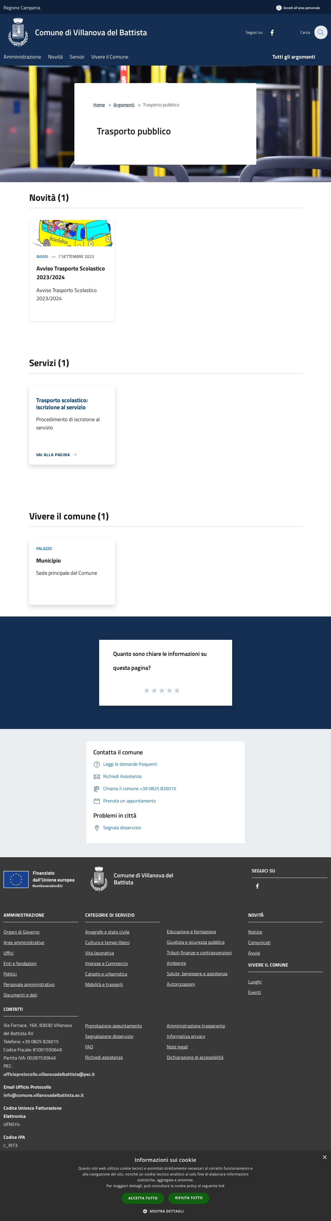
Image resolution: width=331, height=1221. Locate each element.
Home (99, 104)
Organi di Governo (21, 931)
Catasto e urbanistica (106, 973)
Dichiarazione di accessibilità (195, 1057)
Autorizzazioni (181, 984)
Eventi (254, 992)
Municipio (48, 560)
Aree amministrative (23, 942)
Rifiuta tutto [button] (189, 1197)
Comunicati (259, 942)
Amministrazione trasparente (196, 1025)
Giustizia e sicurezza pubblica (196, 942)
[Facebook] (268, 32)
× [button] (324, 1157)
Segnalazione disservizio (109, 1036)
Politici (10, 973)
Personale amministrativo (29, 984)
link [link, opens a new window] (221, 1185)
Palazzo (44, 548)
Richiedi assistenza (104, 1057)
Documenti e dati (20, 994)
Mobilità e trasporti (104, 984)
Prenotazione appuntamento (113, 1025)
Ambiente (176, 963)
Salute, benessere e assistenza (197, 973)
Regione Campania (21, 7)
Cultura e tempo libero (107, 942)
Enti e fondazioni (20, 963)
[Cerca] (321, 32)
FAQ (89, 1046)
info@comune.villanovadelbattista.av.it (43, 1095)
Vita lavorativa (99, 952)
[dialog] (165, 1186)
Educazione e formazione (191, 931)
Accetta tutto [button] (142, 1198)
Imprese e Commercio (106, 963)
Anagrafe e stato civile (107, 931)
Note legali (177, 1046)
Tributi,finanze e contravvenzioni (199, 952)
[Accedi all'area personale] (298, 8)
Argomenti (123, 104)
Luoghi (255, 981)
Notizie (255, 931)
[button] (165, 1211)
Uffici (8, 952)
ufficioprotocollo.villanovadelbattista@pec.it (49, 1074)
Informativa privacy (186, 1036)
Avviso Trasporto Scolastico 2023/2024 (70, 273)
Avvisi (42, 256)
